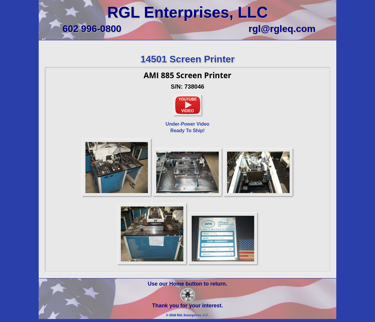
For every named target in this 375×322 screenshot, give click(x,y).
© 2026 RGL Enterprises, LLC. (187, 315)
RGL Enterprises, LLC (187, 12)
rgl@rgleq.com (282, 28)
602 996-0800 (91, 28)
